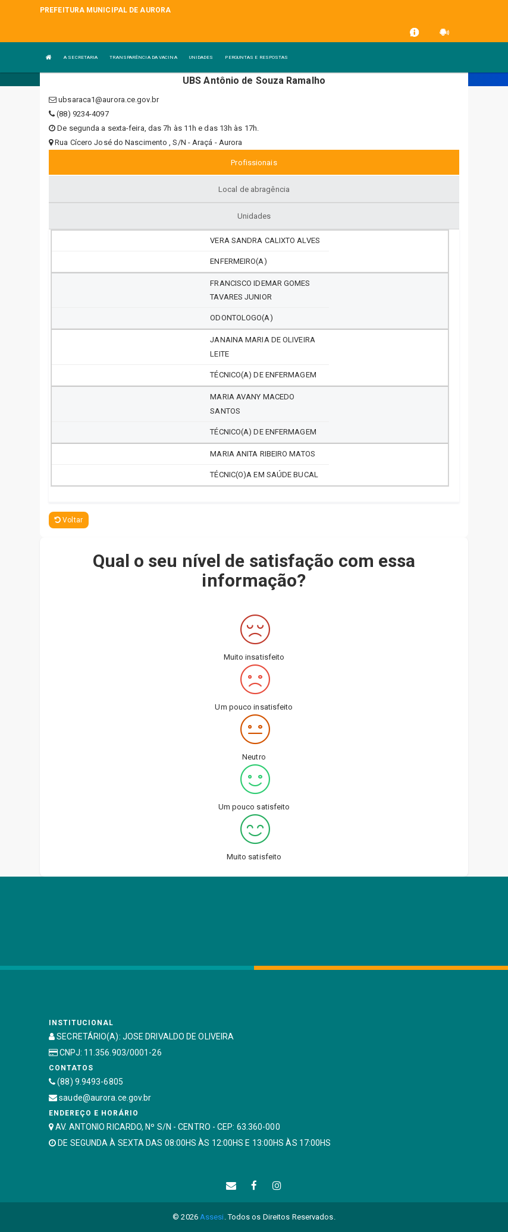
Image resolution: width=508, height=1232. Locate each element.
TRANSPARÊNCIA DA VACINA (143, 57)
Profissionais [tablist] (254, 162)
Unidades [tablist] (254, 216)
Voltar (69, 520)
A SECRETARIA (81, 57)
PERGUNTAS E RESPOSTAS (256, 57)
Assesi (212, 1216)
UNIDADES (201, 57)
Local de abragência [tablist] (254, 189)
